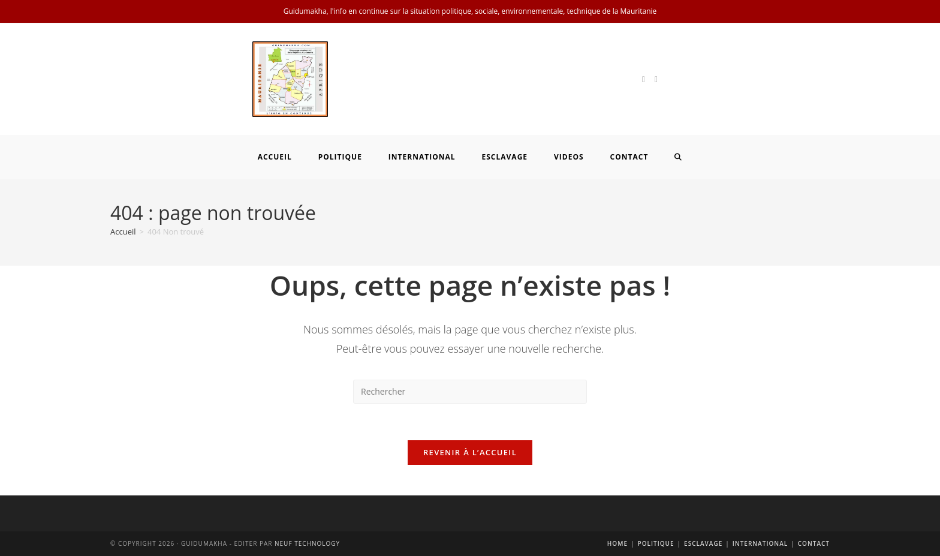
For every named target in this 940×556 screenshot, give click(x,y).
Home (617, 543)
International (760, 543)
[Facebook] (656, 79)
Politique (656, 543)
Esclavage (703, 543)
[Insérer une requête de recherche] (470, 392)
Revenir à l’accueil (470, 452)
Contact (814, 543)
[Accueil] (123, 231)
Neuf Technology (307, 543)
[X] (643, 79)
